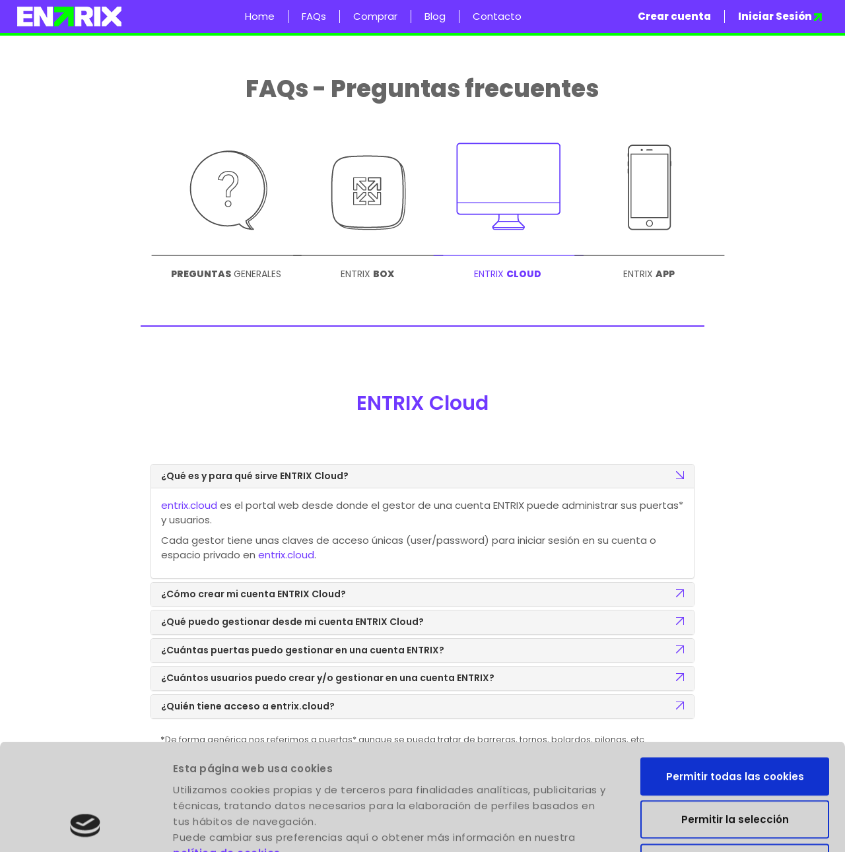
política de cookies (227, 755)
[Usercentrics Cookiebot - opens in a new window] (85, 826)
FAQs (314, 16)
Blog (435, 16)
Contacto (497, 16)
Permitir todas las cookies (735, 679)
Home (260, 16)
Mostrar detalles (756, 826)
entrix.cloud (189, 505)
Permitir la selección (735, 722)
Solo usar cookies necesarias (735, 765)
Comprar (375, 16)
